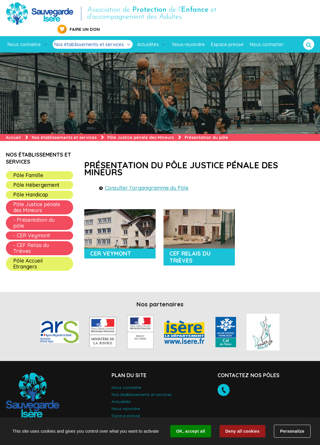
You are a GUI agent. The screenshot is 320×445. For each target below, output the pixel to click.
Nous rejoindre (188, 35)
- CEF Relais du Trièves (31, 239)
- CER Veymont (31, 226)
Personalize (292, 431)
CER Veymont (110, 244)
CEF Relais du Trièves (190, 248)
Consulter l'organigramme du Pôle (146, 178)
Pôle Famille (28, 166)
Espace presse (227, 35)
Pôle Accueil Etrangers (28, 254)
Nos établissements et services (89, 35)
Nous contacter (267, 35)
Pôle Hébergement (36, 175)
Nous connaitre (24, 35)
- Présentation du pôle (34, 213)
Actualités (148, 35)
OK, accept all (190, 431)
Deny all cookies (242, 431)
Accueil (13, 128)
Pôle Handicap (30, 185)
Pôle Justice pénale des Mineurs (140, 128)
